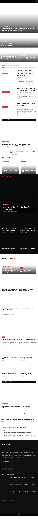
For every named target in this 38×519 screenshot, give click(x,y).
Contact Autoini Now (12, 467)
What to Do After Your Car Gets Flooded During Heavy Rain (18, 211)
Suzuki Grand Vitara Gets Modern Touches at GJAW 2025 (22, 494)
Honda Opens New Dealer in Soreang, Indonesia (26, 361)
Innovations (4, 76)
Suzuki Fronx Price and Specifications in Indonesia (10, 174)
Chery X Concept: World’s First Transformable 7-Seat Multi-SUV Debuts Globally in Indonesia (22, 488)
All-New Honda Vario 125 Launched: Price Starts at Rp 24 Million (22, 154)
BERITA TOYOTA (4, 54)
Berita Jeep (4, 406)
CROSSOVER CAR (5, 164)
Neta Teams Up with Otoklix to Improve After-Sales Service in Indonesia (9, 377)
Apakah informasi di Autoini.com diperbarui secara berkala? (17, 435)
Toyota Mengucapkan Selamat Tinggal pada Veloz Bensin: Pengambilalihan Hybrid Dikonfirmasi (8, 58)
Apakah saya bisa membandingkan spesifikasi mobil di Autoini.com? (19, 438)
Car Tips (5, 207)
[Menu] (2, 1)
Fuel (29, 254)
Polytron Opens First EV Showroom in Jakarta (25, 377)
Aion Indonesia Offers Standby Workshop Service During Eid (9, 292)
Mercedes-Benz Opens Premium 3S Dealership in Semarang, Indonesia (9, 361)
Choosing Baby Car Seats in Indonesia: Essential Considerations (26, 293)
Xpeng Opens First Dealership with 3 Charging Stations (19, 342)
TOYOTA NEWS (23, 55)
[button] (19, 428)
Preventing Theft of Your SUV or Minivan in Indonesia (10, 311)
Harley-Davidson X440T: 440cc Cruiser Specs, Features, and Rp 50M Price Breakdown (18, 44)
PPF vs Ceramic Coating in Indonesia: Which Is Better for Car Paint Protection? (9, 252)
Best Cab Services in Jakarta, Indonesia (26, 274)
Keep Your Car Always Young (26, 311)
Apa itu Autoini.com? (8, 427)
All (35, 317)
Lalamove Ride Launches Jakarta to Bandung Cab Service (9, 273)
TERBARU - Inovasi (11, 66)
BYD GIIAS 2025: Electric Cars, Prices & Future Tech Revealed (25, 91)
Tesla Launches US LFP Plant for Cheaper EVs (26, 107)
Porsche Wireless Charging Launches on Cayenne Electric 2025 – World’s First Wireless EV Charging (26, 73)
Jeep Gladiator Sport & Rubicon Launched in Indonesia (29, 174)
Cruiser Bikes (4, 41)
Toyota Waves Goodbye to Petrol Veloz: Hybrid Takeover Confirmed (28, 59)
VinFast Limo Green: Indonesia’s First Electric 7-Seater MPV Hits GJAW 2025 (22, 481)
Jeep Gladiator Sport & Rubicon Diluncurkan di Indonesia (16, 410)
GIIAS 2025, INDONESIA (7, 384)
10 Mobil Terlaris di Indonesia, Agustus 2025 (20, 416)
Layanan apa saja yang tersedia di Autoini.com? (15, 430)
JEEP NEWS (23, 164)
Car (21, 270)
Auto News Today (6, 95)
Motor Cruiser (5, 26)
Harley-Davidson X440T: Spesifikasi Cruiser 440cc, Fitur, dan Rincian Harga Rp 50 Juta (18, 29)
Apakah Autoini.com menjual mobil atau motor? (14, 432)
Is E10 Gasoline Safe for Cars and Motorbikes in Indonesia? (27, 252)
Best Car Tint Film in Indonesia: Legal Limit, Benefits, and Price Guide (28, 232)
